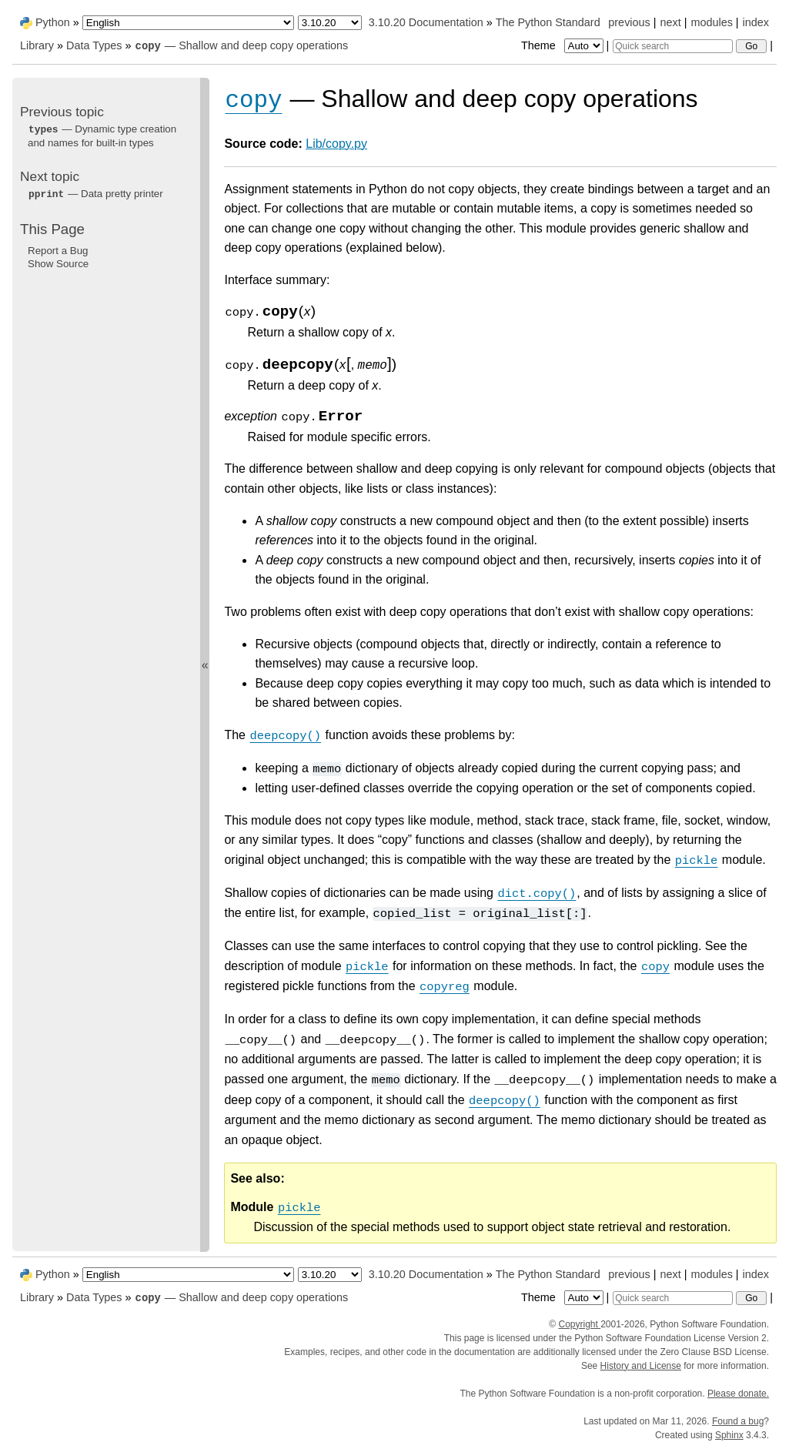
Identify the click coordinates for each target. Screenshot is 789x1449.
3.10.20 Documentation (426, 22)
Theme (563, 45)
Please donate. (738, 1393)
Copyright (579, 1324)
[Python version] (330, 22)
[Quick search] (673, 46)
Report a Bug (58, 250)
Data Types (94, 45)
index (756, 22)
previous (629, 22)
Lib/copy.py (336, 143)
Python (52, 22)
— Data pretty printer (95, 193)
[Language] (188, 22)
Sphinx (729, 1435)
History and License (640, 1365)
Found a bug (738, 1421)
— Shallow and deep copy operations (242, 45)
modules (711, 22)
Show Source (58, 263)
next (670, 22)
